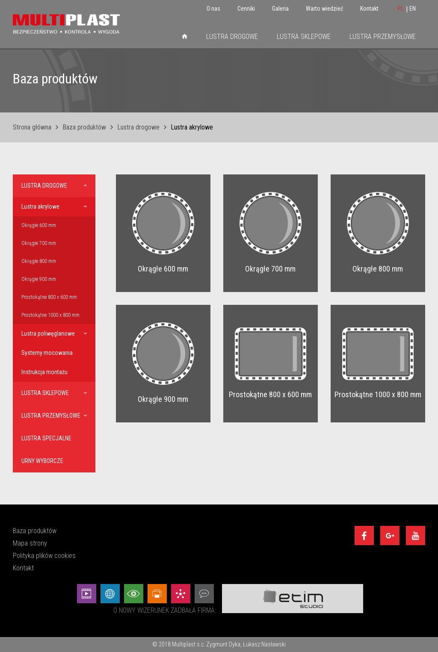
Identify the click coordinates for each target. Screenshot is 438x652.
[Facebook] (364, 535)
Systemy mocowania (47, 352)
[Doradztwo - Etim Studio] (204, 593)
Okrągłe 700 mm (38, 243)
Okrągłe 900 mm (38, 279)
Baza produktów (84, 127)
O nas (213, 8)
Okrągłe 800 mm (38, 261)
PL (400, 8)
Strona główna (32, 127)
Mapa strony (30, 543)
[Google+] (390, 535)
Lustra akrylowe (40, 206)
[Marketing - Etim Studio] (180, 593)
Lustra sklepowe (304, 36)
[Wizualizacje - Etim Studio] (133, 593)
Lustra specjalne (46, 438)
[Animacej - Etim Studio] (86, 593)
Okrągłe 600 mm (38, 225)
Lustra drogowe (232, 36)
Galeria (280, 8)
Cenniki (246, 8)
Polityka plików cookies (44, 556)
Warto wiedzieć (324, 8)
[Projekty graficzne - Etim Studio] (157, 593)
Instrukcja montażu (44, 372)
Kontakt (369, 8)
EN (412, 8)
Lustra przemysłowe (382, 36)
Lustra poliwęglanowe (48, 333)
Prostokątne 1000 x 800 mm (50, 315)
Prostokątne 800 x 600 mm (49, 297)
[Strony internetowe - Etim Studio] (110, 593)
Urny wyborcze (42, 460)
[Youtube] (415, 535)
